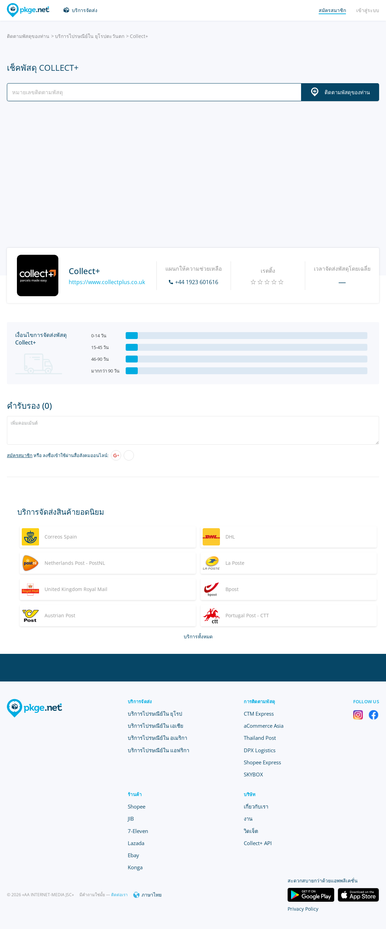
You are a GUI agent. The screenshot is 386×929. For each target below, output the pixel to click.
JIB (131, 818)
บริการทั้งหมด (198, 636)
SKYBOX (253, 774)
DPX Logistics (260, 750)
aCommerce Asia (263, 725)
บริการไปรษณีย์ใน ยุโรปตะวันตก (89, 36)
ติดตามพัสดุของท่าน (28, 36)
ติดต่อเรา (119, 895)
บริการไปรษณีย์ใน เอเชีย (155, 725)
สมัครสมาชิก (19, 455)
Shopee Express (262, 762)
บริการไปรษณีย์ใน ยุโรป (155, 713)
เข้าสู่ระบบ (367, 10)
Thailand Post (260, 737)
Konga (135, 867)
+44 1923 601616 (196, 282)
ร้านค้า (135, 794)
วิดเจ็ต (251, 831)
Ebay (133, 855)
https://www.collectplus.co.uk (107, 282)
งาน (248, 818)
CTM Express (259, 713)
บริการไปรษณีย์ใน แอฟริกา (158, 750)
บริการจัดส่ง (84, 10)
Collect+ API (258, 843)
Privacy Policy (303, 909)
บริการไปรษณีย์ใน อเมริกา (157, 737)
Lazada (136, 843)
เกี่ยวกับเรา (256, 806)
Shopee (136, 806)
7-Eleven (138, 831)
